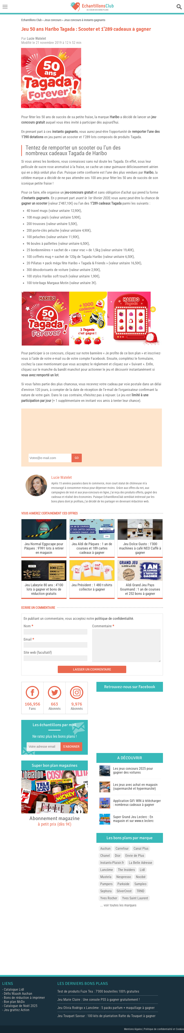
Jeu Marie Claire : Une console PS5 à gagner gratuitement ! (98, 1000)
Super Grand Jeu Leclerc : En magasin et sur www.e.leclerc (133, 819)
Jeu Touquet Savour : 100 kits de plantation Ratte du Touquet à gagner (106, 1016)
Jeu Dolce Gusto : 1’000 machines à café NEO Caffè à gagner (140, 548)
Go (77, 458)
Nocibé (141, 877)
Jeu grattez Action (16, 1010)
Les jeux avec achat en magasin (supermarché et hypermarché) (135, 787)
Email (28, 639)
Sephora (106, 891)
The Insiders (126, 870)
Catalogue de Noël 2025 (20, 1006)
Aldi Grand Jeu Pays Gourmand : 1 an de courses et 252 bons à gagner (140, 589)
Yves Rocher (108, 898)
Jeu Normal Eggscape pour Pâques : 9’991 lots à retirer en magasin (44, 548)
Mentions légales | (134, 1029)
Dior (117, 856)
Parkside (123, 884)
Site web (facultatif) (38, 652)
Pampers (106, 884)
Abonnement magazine (54, 821)
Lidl (142, 870)
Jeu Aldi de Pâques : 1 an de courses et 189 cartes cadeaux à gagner (92, 548)
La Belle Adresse (140, 863)
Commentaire (103, 626)
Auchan (105, 848)
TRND (140, 891)
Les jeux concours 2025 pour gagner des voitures (133, 770)
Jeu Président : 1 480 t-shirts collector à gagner (91, 587)
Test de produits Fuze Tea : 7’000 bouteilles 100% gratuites (98, 991)
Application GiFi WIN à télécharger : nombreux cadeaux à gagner (137, 803)
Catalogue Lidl (14, 989)
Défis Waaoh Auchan (18, 994)
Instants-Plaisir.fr (112, 863)
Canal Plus (141, 848)
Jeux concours (52, 20)
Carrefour (122, 848)
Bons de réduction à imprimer (24, 998)
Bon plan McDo (14, 1002)
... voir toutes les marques (118, 905)
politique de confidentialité (114, 618)
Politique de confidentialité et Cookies (164, 1029)
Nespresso (123, 877)
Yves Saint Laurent (135, 898)
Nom (27, 626)
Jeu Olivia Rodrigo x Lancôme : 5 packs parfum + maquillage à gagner (106, 1008)
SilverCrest (124, 891)
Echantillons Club (31, 20)
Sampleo (140, 884)
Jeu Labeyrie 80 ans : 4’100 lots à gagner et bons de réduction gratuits (44, 589)
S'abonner (71, 746)
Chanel (105, 856)
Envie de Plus (134, 856)
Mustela (105, 877)
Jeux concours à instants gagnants (84, 20)
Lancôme (106, 870)
